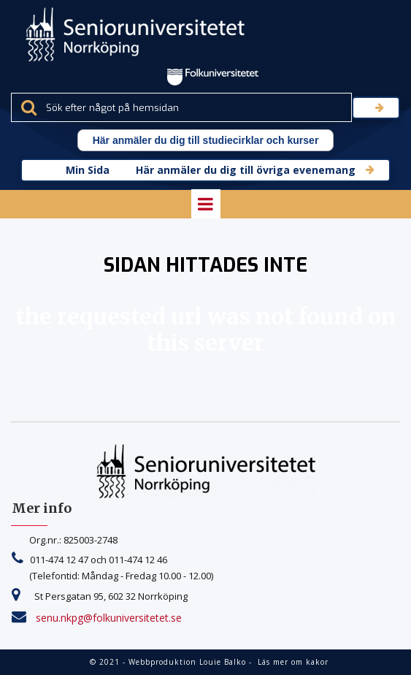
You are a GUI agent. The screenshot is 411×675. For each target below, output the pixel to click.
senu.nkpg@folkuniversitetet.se (109, 618)
